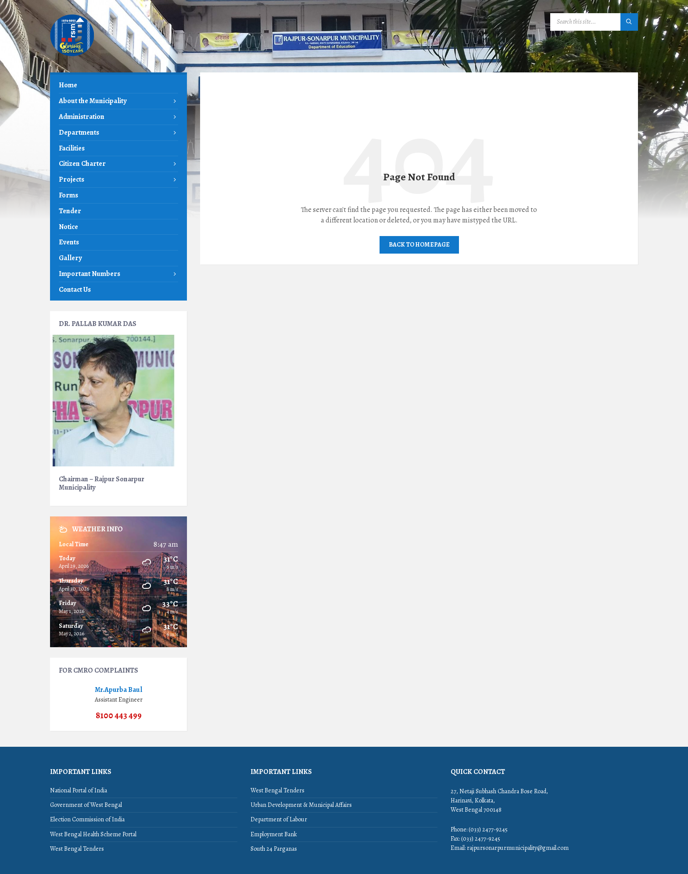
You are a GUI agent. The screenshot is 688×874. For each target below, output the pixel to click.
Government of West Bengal (86, 805)
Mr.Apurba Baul (118, 689)
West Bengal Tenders (77, 849)
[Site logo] (72, 55)
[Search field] (594, 22)
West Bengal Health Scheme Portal (93, 834)
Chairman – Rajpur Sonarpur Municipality (101, 483)
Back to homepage (419, 244)
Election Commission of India (87, 819)
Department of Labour (279, 819)
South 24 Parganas (274, 849)
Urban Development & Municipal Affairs (301, 805)
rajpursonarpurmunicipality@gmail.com (518, 848)
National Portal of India (78, 790)
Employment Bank (274, 834)
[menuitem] (118, 85)
